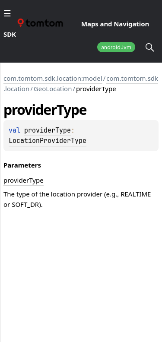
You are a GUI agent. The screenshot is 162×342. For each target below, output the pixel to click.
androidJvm (116, 47)
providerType (47, 130)
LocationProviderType (47, 140)
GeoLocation (53, 88)
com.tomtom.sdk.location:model (52, 78)
